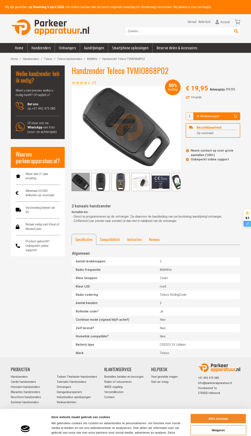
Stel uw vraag (159, 382)
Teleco (48, 59)
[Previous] (177, 181)
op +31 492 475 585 (41, 106)
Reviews (154, 239)
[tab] (84, 239)
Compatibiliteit (110, 239)
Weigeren (218, 405)
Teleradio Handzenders (71, 382)
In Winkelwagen (216, 116)
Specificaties (84, 239)
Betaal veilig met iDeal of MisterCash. (42, 226)
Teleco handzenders (69, 59)
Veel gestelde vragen (164, 377)
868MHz (92, 59)
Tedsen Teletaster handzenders (77, 377)
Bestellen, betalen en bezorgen (124, 377)
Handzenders (31, 59)
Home (19, 48)
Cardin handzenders (23, 382)
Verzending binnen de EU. (40, 209)
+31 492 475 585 (208, 378)
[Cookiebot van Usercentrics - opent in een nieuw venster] (25, 428)
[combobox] (179, 31)
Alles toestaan (218, 394)
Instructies (134, 239)
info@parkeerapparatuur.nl (215, 383)
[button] (204, 22)
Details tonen (60, 428)
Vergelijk (194, 97)
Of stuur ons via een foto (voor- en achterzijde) (42, 127)
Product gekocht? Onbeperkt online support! (37, 246)
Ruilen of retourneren (118, 382)
